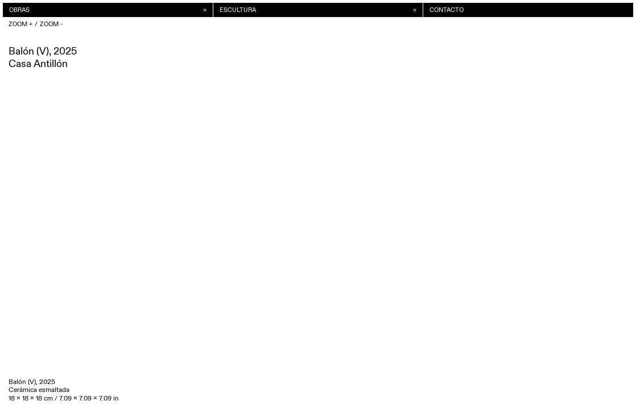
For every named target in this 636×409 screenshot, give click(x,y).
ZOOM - (51, 24)
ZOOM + (20, 24)
